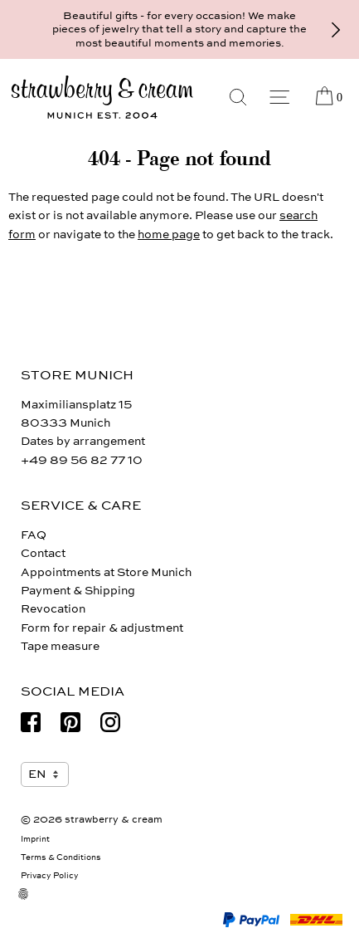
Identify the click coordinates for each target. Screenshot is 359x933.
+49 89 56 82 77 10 (82, 460)
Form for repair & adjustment (102, 628)
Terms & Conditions (61, 857)
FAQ (33, 535)
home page (169, 234)
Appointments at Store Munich (106, 572)
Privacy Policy (50, 876)
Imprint (35, 839)
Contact (43, 553)
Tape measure (60, 646)
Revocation (53, 609)
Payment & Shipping (78, 591)
